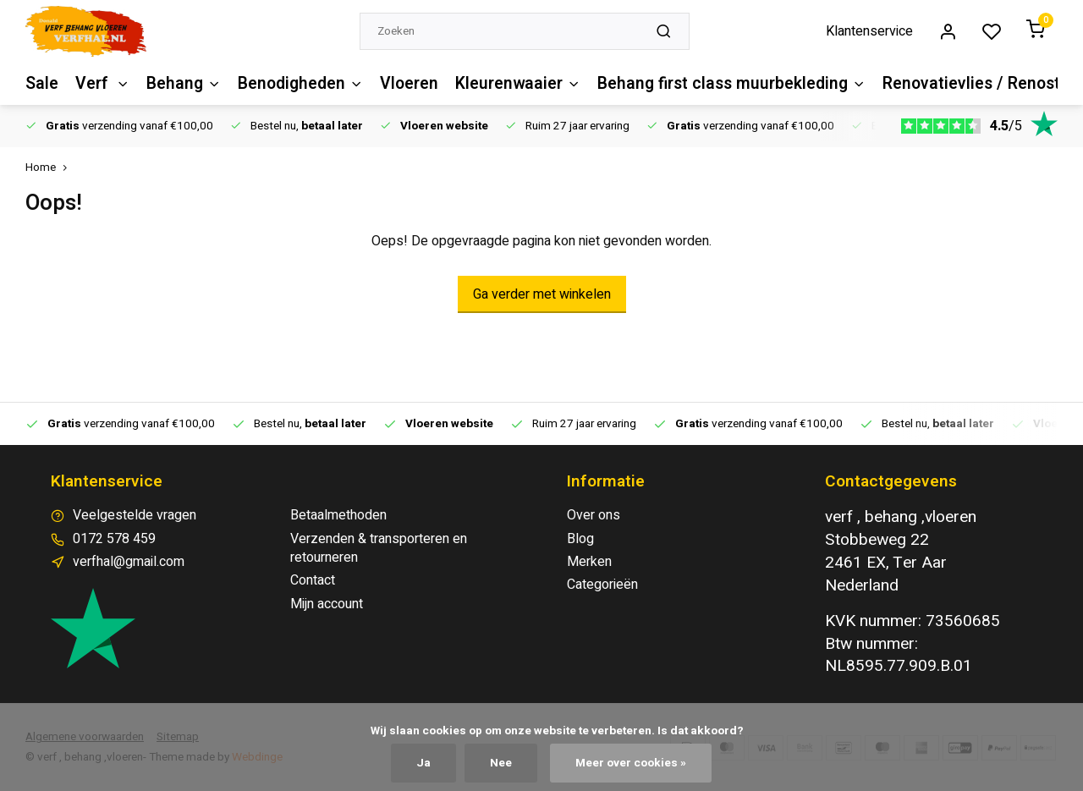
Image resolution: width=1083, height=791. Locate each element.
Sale (41, 84)
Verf (101, 84)
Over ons (593, 515)
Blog (580, 539)
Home (49, 168)
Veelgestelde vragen (134, 515)
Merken (589, 561)
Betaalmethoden (338, 515)
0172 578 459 (114, 539)
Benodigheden (298, 84)
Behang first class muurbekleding (726, 84)
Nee (501, 763)
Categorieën (602, 584)
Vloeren (407, 84)
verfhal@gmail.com (128, 561)
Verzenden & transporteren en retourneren (378, 549)
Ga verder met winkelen (542, 294)
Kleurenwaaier (514, 84)
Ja (423, 763)
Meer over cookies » (630, 763)
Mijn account (326, 604)
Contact (312, 580)
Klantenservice (869, 31)
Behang (182, 84)
